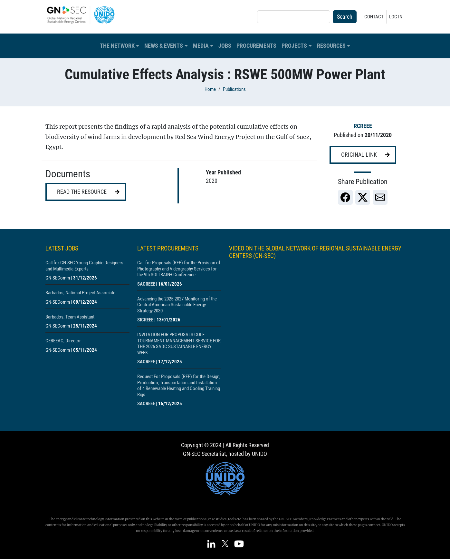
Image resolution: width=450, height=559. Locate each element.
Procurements (256, 46)
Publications (234, 89)
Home (210, 89)
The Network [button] (117, 46)
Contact (374, 17)
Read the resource (82, 192)
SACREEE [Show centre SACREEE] (146, 284)
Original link (359, 155)
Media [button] (201, 46)
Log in (395, 17)
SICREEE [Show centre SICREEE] (145, 320)
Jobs (224, 46)
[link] (345, 197)
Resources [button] (331, 46)
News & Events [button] (163, 46)
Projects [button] (294, 46)
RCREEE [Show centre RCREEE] (363, 126)
